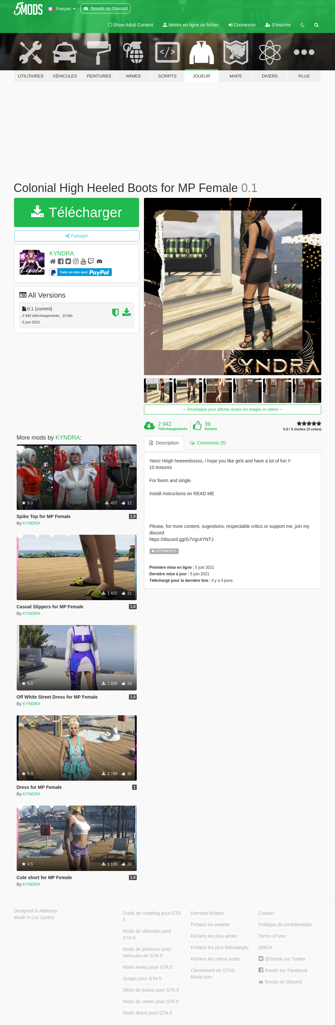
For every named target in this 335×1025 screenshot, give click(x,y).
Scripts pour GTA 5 (142, 978)
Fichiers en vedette (210, 924)
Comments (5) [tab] (208, 442)
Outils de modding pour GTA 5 (152, 916)
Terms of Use (271, 936)
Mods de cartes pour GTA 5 (151, 1001)
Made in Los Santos (34, 917)
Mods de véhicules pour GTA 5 (147, 934)
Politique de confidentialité (285, 924)
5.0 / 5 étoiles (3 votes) (302, 429)
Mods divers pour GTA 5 (147, 1013)
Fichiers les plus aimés (214, 936)
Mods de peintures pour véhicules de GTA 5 (147, 952)
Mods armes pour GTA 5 (147, 967)
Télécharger (76, 212)
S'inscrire (278, 24)
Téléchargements (172, 429)
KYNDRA (61, 253)
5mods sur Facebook (283, 970)
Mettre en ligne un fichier (191, 24)
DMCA (265, 947)
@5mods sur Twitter (281, 959)
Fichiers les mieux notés (215, 959)
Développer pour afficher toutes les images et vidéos (232, 409)
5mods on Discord (280, 982)
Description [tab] (164, 442)
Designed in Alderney (36, 910)
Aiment (210, 429)
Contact (266, 913)
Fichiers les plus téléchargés (220, 947)
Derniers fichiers (207, 913)
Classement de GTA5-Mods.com (213, 974)
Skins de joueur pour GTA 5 (151, 990)
